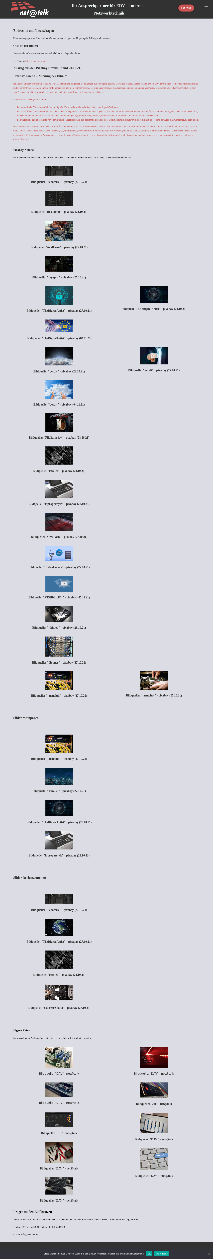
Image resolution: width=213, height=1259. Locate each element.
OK (149, 1253)
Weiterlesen (162, 1253)
